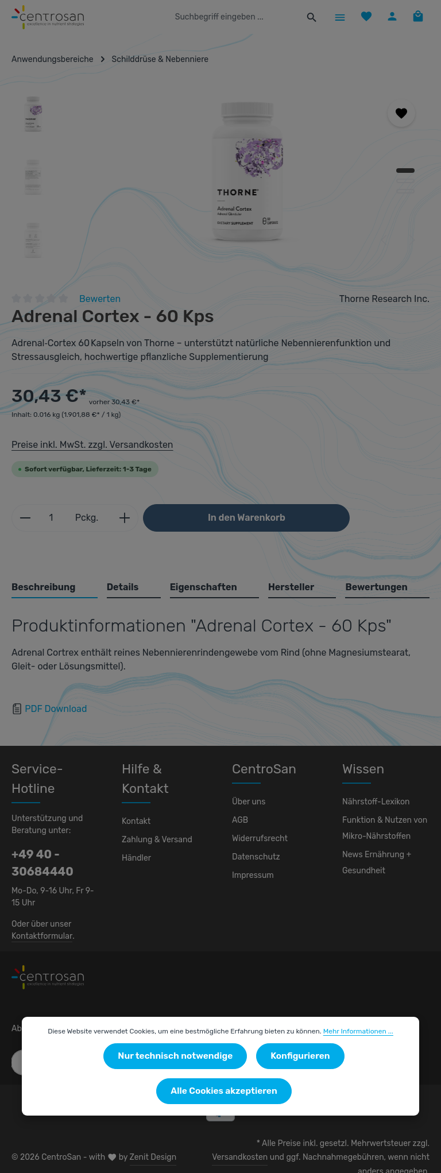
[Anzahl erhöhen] (119, 518)
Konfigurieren (226, 1091)
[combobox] (233, 17)
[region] (220, 177)
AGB (240, 820)
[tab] (54, 588)
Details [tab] (122, 587)
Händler (136, 838)
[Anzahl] (49, 518)
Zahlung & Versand (156, 820)
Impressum (252, 875)
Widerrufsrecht (258, 838)
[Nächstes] (411, 240)
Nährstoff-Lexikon (373, 802)
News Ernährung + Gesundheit (375, 863)
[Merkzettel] (363, 17)
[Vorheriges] (385, 240)
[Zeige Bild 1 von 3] (405, 170)
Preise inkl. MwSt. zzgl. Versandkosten (90, 445)
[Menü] (336, 17)
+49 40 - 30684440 (37, 863)
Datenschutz (254, 857)
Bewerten (100, 299)
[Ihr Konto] (390, 17)
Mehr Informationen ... (353, 1067)
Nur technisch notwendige (112, 1091)
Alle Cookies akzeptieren (338, 1091)
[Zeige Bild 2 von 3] (405, 181)
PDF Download (56, 709)
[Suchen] (308, 17)
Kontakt (135, 802)
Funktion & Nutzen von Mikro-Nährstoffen (383, 828)
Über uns (248, 802)
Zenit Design (147, 1150)
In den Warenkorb (240, 517)
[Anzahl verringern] (24, 518)
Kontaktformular (39, 935)
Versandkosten (403, 1143)
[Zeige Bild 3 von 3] (405, 191)
